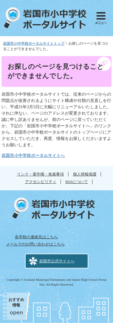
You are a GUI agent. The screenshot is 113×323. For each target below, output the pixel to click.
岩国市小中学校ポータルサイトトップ (33, 43)
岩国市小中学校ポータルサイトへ (33, 155)
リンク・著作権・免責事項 (40, 174)
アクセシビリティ (40, 181)
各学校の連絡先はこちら (36, 237)
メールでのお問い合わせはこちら (35, 244)
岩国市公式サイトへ (56, 261)
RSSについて (76, 181)
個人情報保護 (84, 174)
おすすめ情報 (16, 302)
